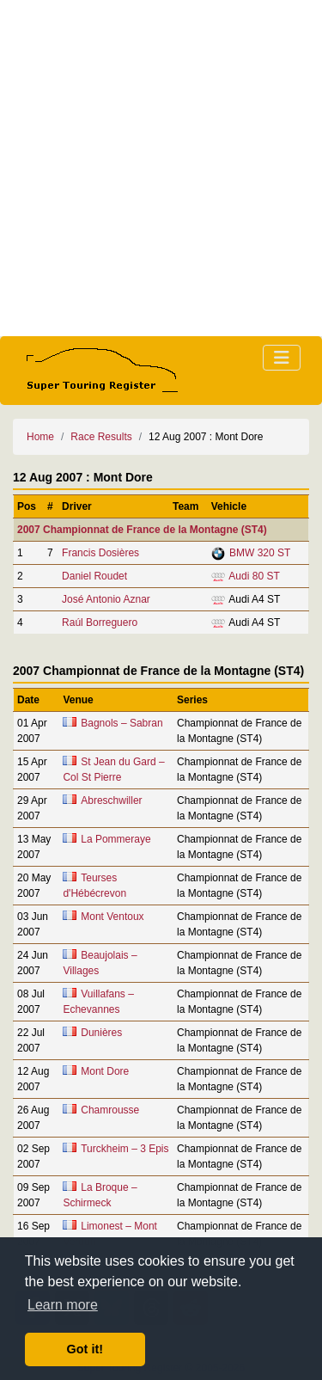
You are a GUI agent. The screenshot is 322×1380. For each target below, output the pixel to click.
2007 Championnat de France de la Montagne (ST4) (142, 530)
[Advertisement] (161, 168)
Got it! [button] (85, 1349)
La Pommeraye (115, 839)
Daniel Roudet (94, 576)
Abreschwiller (111, 800)
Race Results (100, 437)
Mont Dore (105, 1071)
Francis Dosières (100, 553)
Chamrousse (110, 1110)
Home (40, 437)
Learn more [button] (62, 1304)
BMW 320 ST (259, 553)
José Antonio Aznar (106, 599)
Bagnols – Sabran (121, 723)
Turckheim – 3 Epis (124, 1149)
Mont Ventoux (112, 917)
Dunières (101, 1033)
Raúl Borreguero (99, 622)
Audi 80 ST (253, 576)
